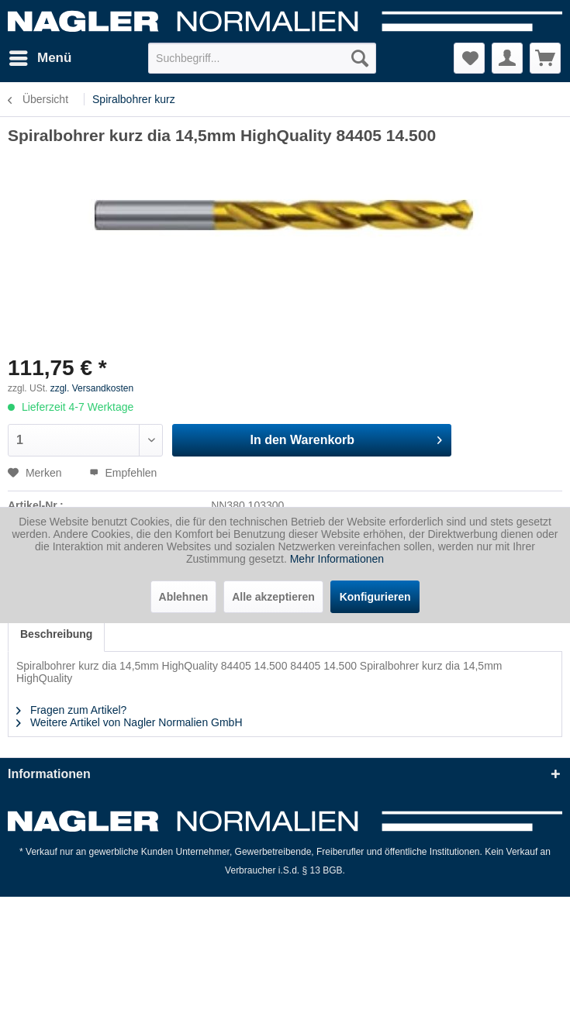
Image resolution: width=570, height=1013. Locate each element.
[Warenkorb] (545, 58)
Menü (40, 55)
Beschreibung (56, 634)
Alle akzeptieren (273, 597)
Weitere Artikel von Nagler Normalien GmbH (129, 722)
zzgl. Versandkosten (91, 388)
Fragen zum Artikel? (71, 710)
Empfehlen (123, 473)
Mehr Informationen (337, 559)
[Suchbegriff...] (262, 58)
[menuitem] (39, 58)
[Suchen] (360, 58)
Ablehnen (184, 597)
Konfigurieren (375, 597)
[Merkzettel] (469, 58)
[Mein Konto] (507, 58)
